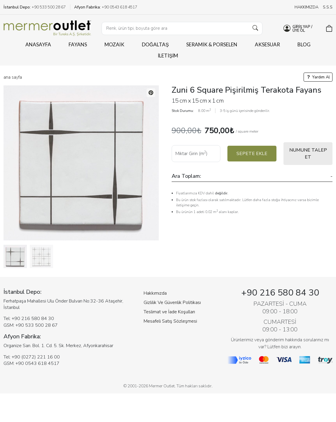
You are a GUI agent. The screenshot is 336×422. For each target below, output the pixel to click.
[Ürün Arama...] (182, 28)
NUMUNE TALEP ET (308, 153)
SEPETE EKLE (251, 153)
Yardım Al (318, 77)
